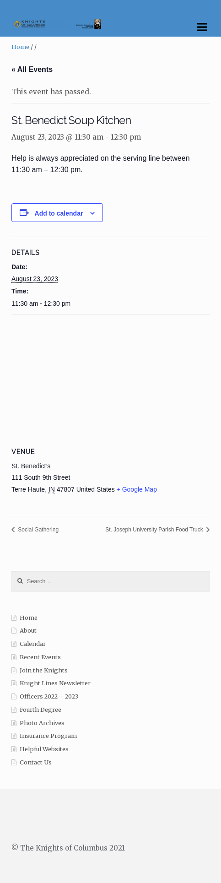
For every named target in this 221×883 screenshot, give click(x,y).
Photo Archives (42, 723)
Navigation (202, 27)
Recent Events (40, 657)
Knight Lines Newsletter (55, 683)
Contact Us (36, 762)
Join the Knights (44, 670)
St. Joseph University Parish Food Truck (155, 529)
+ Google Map (137, 489)
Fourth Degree (40, 710)
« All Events (32, 69)
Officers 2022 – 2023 (49, 696)
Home (20, 47)
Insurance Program (48, 736)
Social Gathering (37, 529)
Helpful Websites (44, 749)
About (28, 630)
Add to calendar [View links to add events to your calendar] (59, 213)
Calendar (33, 644)
